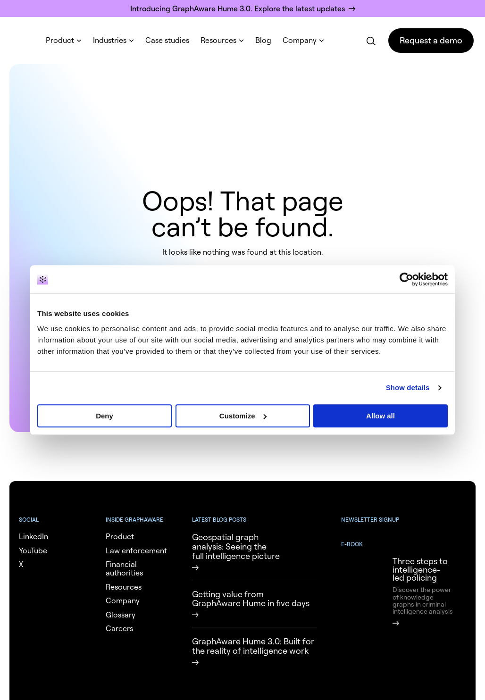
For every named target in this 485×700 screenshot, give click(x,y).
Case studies (167, 40)
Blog (263, 40)
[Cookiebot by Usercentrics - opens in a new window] (406, 279)
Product (60, 40)
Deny (104, 416)
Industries (109, 40)
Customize (243, 416)
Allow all (380, 416)
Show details (408, 387)
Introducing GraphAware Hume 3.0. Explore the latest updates (237, 8)
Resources (218, 40)
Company (300, 40)
